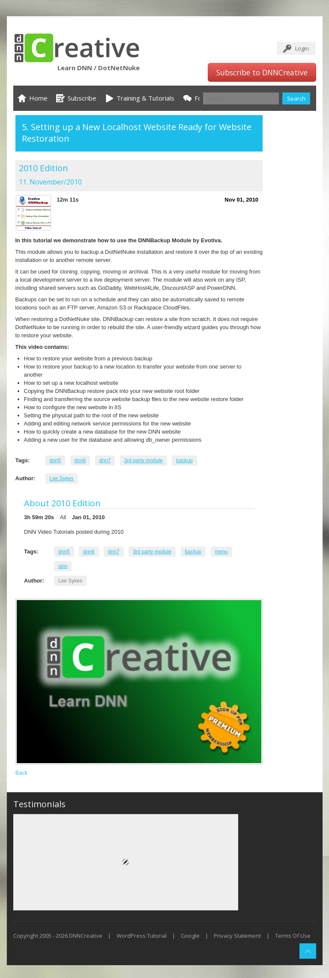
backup (184, 461)
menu (221, 552)
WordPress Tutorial (142, 935)
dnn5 (55, 461)
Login (302, 48)
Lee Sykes (62, 479)
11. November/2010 (50, 182)
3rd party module (143, 461)
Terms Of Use (293, 935)
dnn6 (80, 461)
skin (62, 566)
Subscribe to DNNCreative (262, 72)
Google (190, 935)
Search (296, 98)
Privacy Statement (237, 935)
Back (21, 772)
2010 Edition (43, 168)
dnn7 (105, 461)
